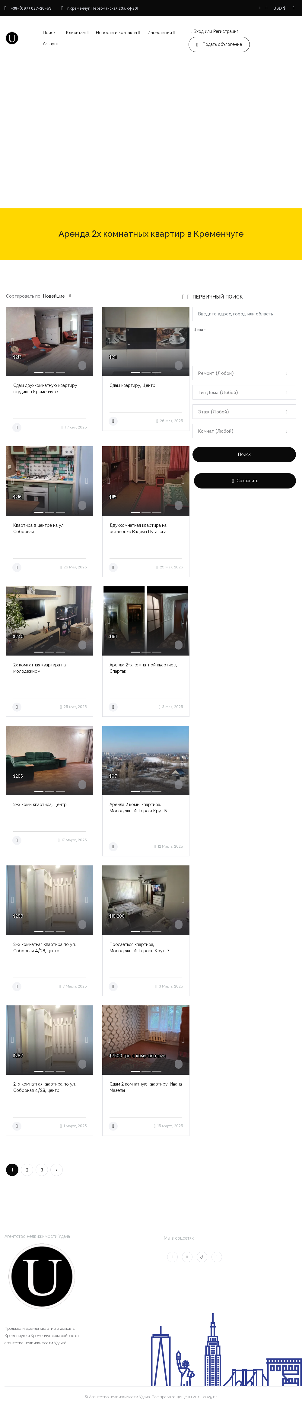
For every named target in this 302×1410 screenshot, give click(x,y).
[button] (12, 341)
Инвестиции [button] (160, 33)
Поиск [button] (49, 33)
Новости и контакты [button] (116, 33)
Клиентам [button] (76, 33)
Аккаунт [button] (51, 44)
